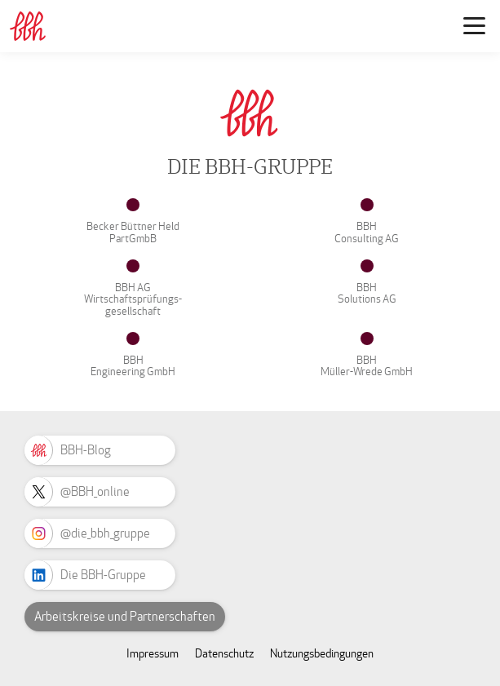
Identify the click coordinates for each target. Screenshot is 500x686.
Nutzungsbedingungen (322, 654)
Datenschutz (224, 654)
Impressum (152, 654)
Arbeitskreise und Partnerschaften (124, 616)
